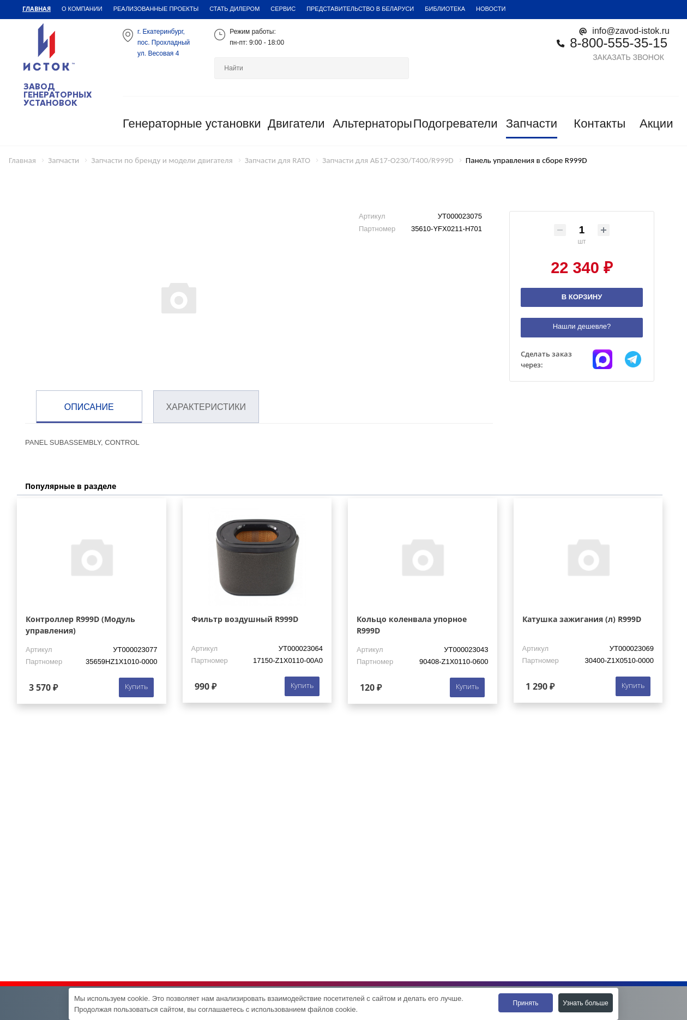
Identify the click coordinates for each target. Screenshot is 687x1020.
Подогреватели (455, 123)
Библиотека (445, 8)
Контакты (599, 123)
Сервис (283, 8)
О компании (82, 8)
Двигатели (296, 123)
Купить (136, 686)
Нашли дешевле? (582, 326)
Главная (36, 8)
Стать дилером (234, 8)
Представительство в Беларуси (360, 8)
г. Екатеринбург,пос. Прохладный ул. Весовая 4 (163, 42)
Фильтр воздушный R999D (244, 619)
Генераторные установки (192, 123)
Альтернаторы (372, 123)
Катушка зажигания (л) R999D (581, 619)
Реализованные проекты (156, 8)
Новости (490, 8)
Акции (656, 123)
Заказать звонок (628, 57)
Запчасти (532, 123)
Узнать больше (585, 1003)
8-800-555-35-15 (618, 42)
